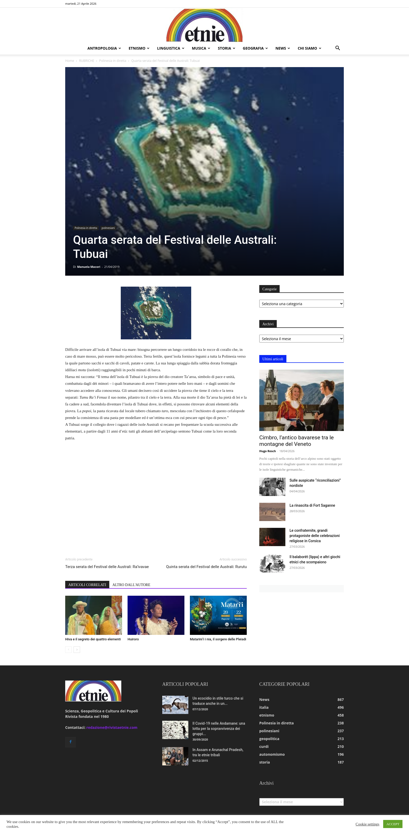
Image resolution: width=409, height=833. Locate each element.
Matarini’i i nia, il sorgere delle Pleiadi (218, 639)
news (282, 48)
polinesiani (108, 228)
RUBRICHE (86, 60)
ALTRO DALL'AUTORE (131, 585)
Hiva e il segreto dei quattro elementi (93, 639)
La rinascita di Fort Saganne (312, 505)
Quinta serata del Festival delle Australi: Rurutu (206, 566)
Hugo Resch (267, 451)
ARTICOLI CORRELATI (87, 585)
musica (201, 48)
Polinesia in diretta (112, 60)
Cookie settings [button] (367, 824)
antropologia (104, 48)
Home (69, 60)
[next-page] (77, 649)
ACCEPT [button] (392, 824)
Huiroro (133, 639)
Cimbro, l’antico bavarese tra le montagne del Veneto (296, 440)
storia (226, 48)
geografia (255, 48)
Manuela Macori (88, 267)
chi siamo (309, 48)
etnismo (139, 48)
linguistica (170, 48)
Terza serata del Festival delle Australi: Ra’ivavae (107, 566)
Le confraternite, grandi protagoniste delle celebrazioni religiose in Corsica (315, 535)
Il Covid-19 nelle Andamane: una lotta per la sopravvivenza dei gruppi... (219, 728)
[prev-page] (68, 649)
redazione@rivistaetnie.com (111, 727)
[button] (337, 48)
